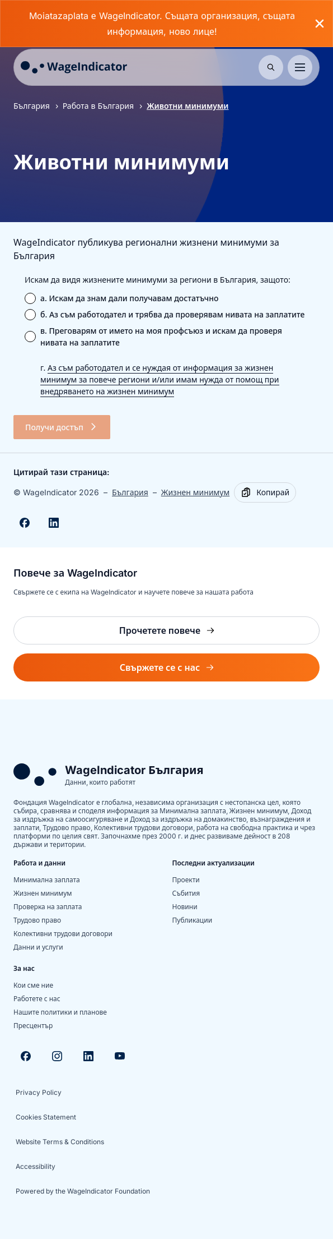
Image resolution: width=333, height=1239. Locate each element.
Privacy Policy (39, 1092)
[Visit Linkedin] (88, 1056)
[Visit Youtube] (119, 1056)
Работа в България (98, 105)
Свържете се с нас (192, 670)
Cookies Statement (46, 1117)
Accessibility (35, 1166)
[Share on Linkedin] (54, 523)
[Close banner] (319, 23)
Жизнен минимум (195, 492)
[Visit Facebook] (25, 1056)
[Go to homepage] (74, 67)
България (31, 105)
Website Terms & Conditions (60, 1141)
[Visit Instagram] (57, 1056)
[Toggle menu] (300, 67)
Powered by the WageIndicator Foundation (83, 1191)
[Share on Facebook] (24, 523)
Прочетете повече (194, 633)
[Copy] (265, 492)
